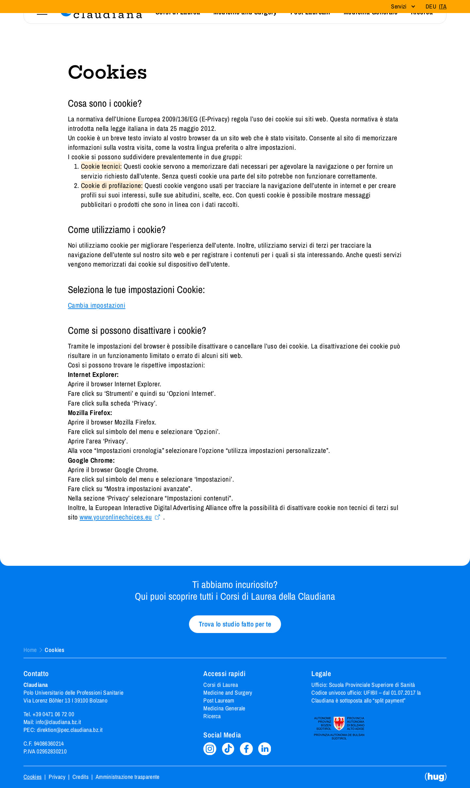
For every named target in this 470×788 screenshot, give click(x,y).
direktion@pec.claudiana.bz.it (69, 730)
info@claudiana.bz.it (58, 722)
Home (30, 650)
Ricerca (212, 716)
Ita (442, 6)
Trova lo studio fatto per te (235, 624)
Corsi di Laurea (220, 685)
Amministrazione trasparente (128, 777)
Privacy (57, 777)
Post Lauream (218, 700)
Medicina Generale (224, 708)
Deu (431, 6)
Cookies (33, 777)
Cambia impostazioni (96, 305)
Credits (80, 777)
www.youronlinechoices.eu (116, 517)
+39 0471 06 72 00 (53, 714)
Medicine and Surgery (227, 692)
